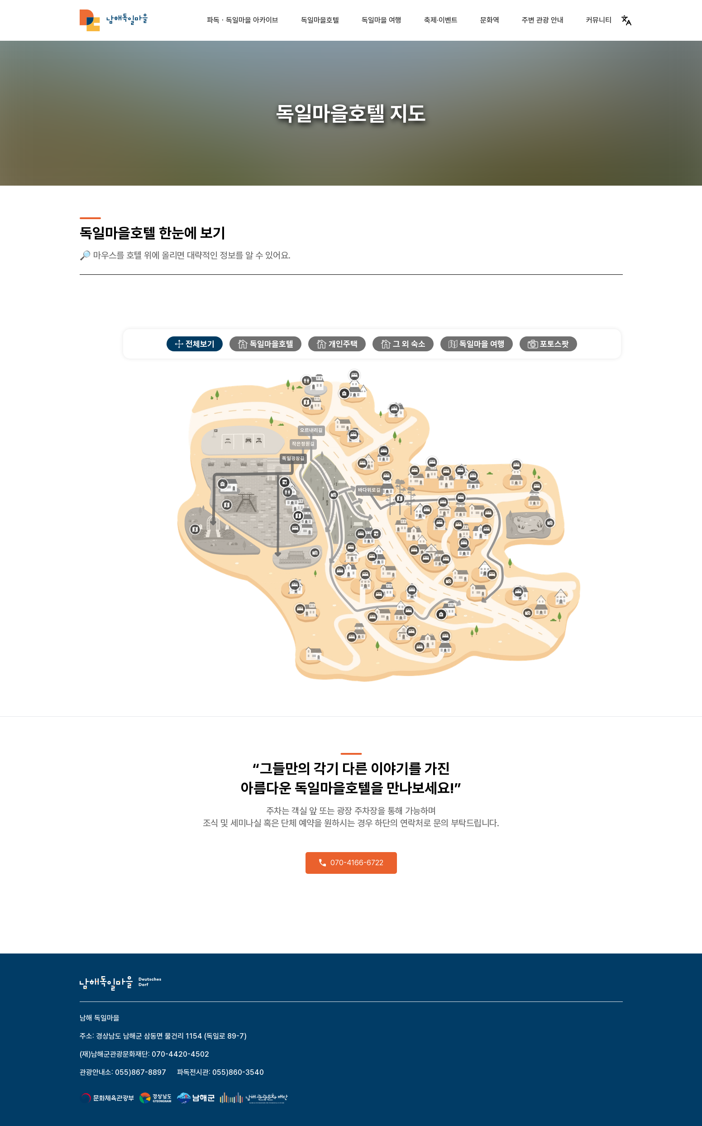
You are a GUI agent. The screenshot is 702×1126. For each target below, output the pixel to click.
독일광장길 (293, 458)
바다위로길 (369, 490)
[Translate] (626, 20)
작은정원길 (303, 444)
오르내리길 (311, 430)
